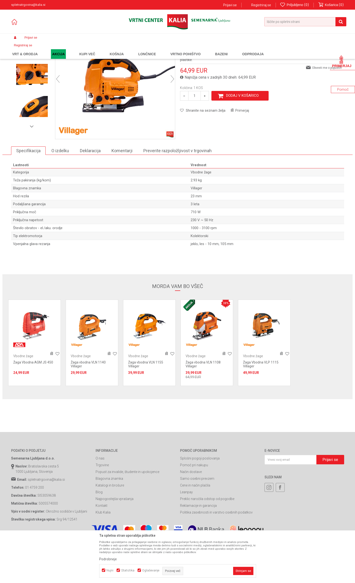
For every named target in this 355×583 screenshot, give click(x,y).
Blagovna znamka (109, 522)
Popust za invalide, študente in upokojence (127, 515)
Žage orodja (99, 49)
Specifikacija (28, 194)
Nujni (109, 570)
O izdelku (60, 194)
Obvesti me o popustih (327, 111)
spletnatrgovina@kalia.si (46, 523)
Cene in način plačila (195, 529)
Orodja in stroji (78, 49)
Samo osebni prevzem (197, 522)
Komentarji (121, 194)
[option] (32, 86)
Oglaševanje (150, 570)
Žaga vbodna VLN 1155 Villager (145, 408)
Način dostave (191, 515)
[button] (305, 21)
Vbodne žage (119, 49)
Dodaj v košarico (242, 139)
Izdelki (46, 49)
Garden (59, 49)
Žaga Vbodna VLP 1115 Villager (260, 408)
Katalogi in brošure (110, 529)
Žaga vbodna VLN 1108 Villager (203, 408)
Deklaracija (90, 194)
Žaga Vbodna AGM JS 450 (33, 406)
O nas (100, 502)
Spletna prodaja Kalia (25, 49)
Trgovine (102, 509)
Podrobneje (108, 559)
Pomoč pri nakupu (194, 509)
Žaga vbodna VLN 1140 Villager (88, 408)
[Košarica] (331, 5)
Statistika (127, 570)
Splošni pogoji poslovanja (200, 502)
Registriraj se (261, 5)
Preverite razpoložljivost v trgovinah (177, 194)
